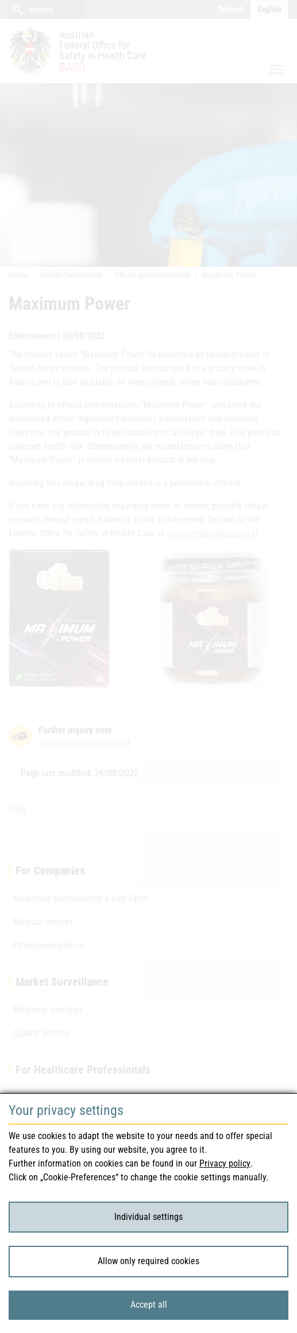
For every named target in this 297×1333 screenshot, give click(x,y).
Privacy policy (224, 1163)
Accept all (148, 1304)
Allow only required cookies (148, 1261)
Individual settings (148, 1216)
